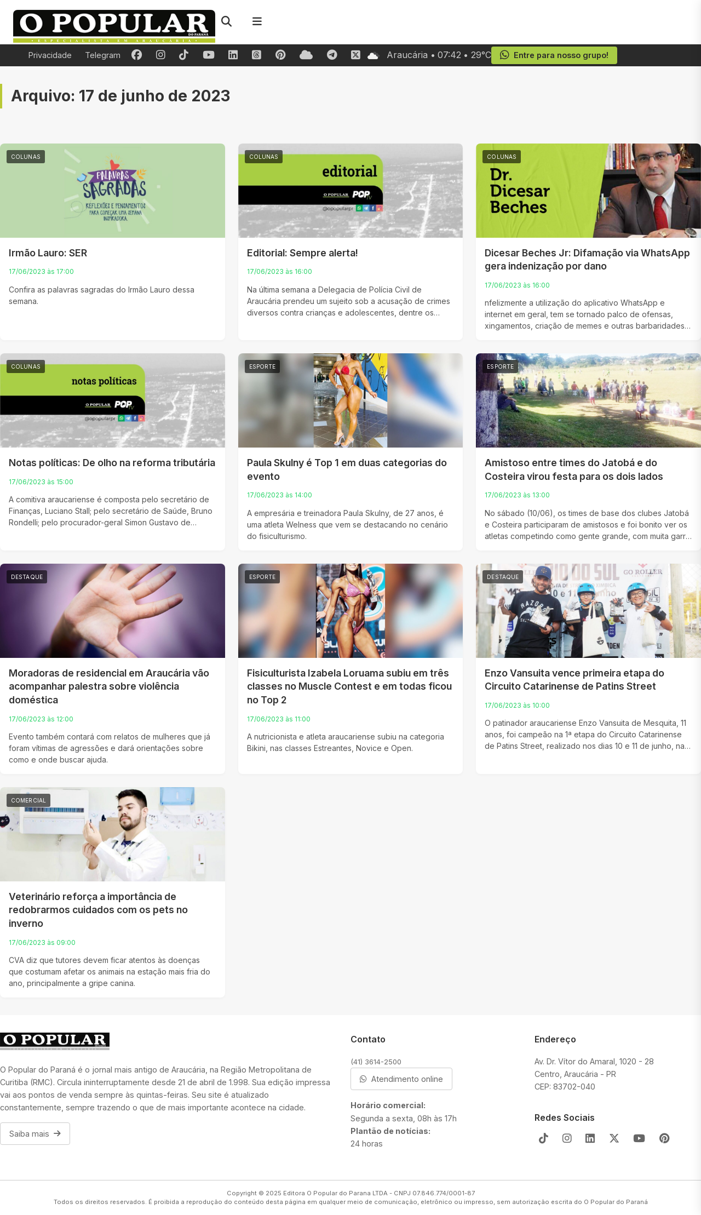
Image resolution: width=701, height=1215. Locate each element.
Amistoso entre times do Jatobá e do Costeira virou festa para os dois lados (574, 469)
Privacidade (50, 55)
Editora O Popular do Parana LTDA (335, 1193)
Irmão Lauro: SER (48, 253)
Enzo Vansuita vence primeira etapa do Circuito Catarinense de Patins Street (574, 679)
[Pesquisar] (226, 22)
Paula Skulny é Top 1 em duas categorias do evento (347, 469)
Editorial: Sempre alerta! (302, 253)
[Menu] (257, 22)
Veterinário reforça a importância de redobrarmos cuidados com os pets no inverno (98, 910)
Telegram (102, 55)
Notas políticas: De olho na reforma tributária (112, 462)
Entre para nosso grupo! (553, 55)
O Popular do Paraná (616, 1202)
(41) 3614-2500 (375, 1061)
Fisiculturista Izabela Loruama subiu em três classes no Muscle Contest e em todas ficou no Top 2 (349, 686)
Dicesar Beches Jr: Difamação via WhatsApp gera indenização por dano (587, 259)
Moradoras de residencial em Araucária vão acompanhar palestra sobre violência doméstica (109, 686)
